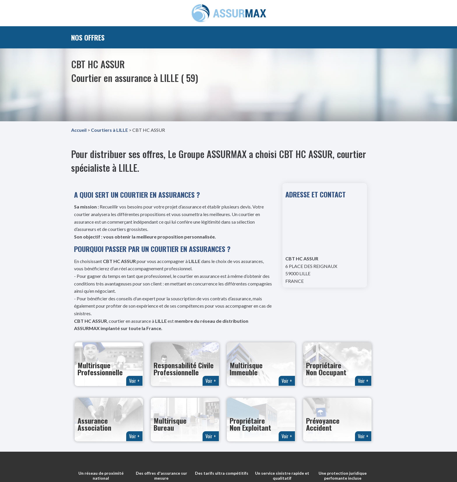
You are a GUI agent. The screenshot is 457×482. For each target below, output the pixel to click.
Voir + (134, 380)
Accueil (79, 130)
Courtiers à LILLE (109, 130)
